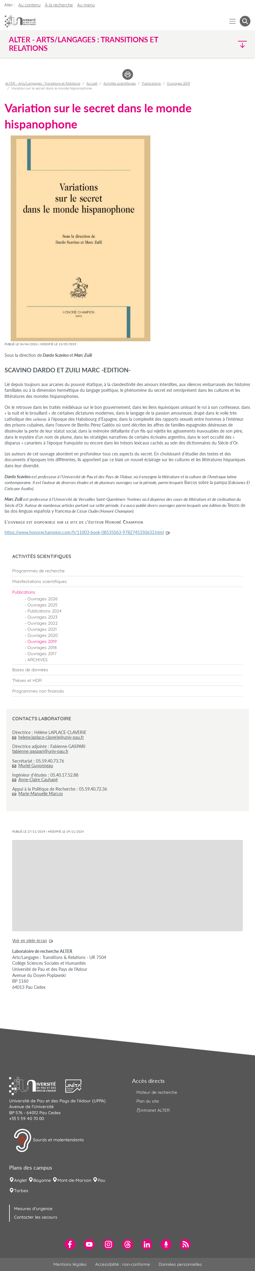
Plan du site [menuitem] (147, 1101)
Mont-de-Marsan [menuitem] (74, 1180)
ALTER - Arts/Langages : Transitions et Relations (42, 83)
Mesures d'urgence (33, 1208)
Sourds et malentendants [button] (48, 1140)
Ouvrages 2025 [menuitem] (42, 605)
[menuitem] (127, 570)
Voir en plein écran (29, 940)
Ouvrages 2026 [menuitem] (42, 599)
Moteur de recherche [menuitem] (156, 1092)
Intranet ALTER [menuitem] (153, 1110)
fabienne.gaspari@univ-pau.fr (40, 751)
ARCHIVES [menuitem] (37, 659)
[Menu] (232, 21)
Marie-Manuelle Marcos (40, 793)
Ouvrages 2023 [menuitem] (42, 617)
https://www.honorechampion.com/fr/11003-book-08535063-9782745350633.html (84, 532)
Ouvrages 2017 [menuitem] (41, 653)
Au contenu (29, 5)
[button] (221, 44)
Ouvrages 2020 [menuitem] (42, 635)
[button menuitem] (245, 21)
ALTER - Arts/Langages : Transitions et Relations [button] (83, 43)
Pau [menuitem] (101, 1180)
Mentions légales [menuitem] (70, 1264)
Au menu (86, 5)
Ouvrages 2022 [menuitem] (42, 623)
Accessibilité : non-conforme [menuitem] (122, 1264)
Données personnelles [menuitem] (180, 1264)
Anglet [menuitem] (20, 1180)
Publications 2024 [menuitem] (44, 611)
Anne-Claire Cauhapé (38, 779)
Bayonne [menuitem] (42, 1180)
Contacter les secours (35, 1217)
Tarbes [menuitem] (21, 1190)
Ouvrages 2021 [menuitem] (42, 629)
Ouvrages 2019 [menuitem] (42, 641)
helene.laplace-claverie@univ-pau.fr (51, 737)
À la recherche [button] (59, 5)
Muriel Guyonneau (35, 765)
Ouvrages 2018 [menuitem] (42, 647)
